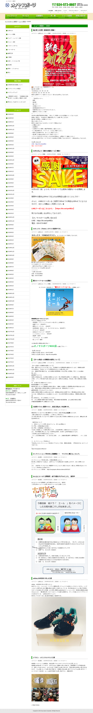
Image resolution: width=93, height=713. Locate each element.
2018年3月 (11, 324)
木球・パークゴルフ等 (14, 61)
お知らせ (10, 30)
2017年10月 (11, 339)
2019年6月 (11, 270)
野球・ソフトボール (13, 68)
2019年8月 (11, 263)
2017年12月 (11, 331)
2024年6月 (11, 156)
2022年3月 (11, 186)
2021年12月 (11, 190)
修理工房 (10, 53)
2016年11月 (11, 369)
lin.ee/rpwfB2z (39, 273)
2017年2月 (11, 358)
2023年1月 (11, 171)
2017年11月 (11, 335)
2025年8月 (11, 133)
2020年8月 (11, 224)
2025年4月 (11, 144)
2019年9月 (11, 259)
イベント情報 (11, 34)
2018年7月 (11, 308)
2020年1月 (11, 244)
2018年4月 (11, 320)
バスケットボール (12, 45)
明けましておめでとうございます (17, 102)
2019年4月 (11, 278)
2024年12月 (11, 148)
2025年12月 (11, 125)
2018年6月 (11, 312)
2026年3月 (11, 118)
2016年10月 (11, 373)
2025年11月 (11, 129)
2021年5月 (11, 202)
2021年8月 (11, 198)
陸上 (9, 72)
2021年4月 (11, 205)
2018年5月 (11, 316)
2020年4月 (11, 236)
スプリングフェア (12, 92)
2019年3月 (11, 282)
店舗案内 (14, 391)
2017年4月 (11, 354)
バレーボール (11, 49)
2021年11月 (11, 194)
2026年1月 (11, 122)
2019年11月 (11, 251)
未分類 (10, 64)
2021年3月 (11, 209)
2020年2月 (11, 240)
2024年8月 (11, 152)
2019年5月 (11, 274)
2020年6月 (11, 228)
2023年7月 (11, 167)
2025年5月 (11, 141)
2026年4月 (11, 114)
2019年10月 (11, 255)
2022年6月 (11, 183)
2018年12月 (11, 293)
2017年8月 (11, 343)
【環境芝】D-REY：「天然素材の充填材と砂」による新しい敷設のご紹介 (18, 97)
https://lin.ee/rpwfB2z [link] (45, 221)
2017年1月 (11, 362)
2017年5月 (11, 350)
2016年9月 (11, 377)
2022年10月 (11, 175)
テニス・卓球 (11, 42)
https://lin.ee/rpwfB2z (51, 354)
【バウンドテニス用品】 (14, 88)
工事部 (10, 57)
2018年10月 (11, 301)
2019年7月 (11, 266)
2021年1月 (11, 213)
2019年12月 (11, 247)
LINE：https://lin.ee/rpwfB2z (39, 144)
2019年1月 (11, 289)
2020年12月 (11, 217)
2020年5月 (11, 232)
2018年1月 (11, 327)
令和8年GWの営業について (15, 84)
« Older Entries (35, 705)
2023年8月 (11, 164)
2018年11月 (11, 297)
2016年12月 (11, 366)
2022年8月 (11, 179)
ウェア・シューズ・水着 (14, 38)
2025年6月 (11, 137)
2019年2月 (11, 285)
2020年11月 (11, 221)
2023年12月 (11, 160)
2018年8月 (11, 305)
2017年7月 (11, 346)
